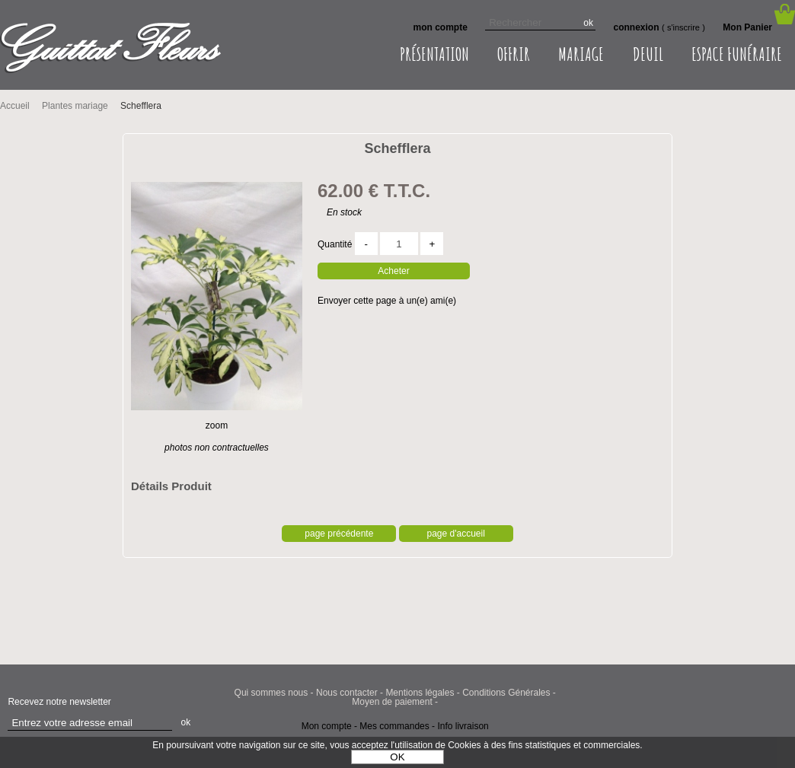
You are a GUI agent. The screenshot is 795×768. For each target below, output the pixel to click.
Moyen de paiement (392, 701)
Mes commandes (394, 726)
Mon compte (327, 726)
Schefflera (397, 148)
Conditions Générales (506, 692)
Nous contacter (347, 692)
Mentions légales (419, 692)
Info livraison (462, 726)
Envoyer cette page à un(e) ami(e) (387, 300)
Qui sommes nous (271, 692)
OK (397, 757)
